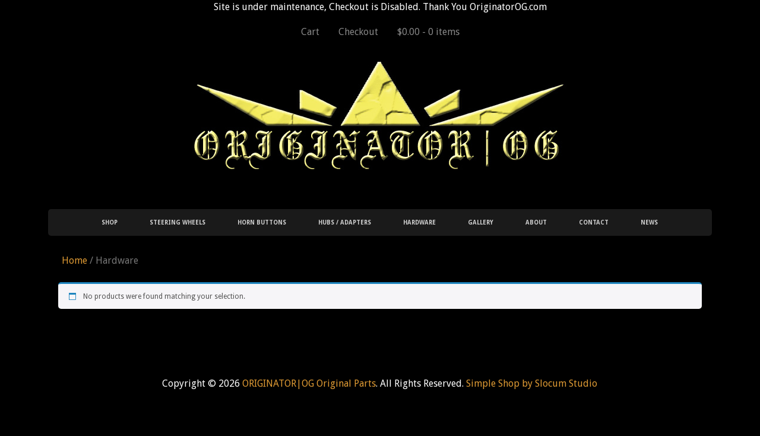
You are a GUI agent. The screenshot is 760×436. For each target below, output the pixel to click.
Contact (594, 222)
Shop (110, 222)
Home (74, 260)
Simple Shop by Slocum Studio (531, 383)
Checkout (358, 31)
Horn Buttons (262, 222)
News (649, 222)
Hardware (419, 222)
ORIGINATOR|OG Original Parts (309, 383)
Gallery (480, 222)
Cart (310, 31)
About (536, 222)
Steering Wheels (177, 222)
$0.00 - (428, 31)
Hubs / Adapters (344, 222)
